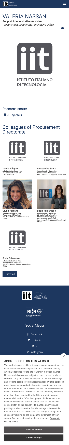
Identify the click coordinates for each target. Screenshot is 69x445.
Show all (10, 274)
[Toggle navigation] (65, 4)
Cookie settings (34, 438)
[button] (62, 28)
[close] (63, 356)
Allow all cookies (33, 430)
